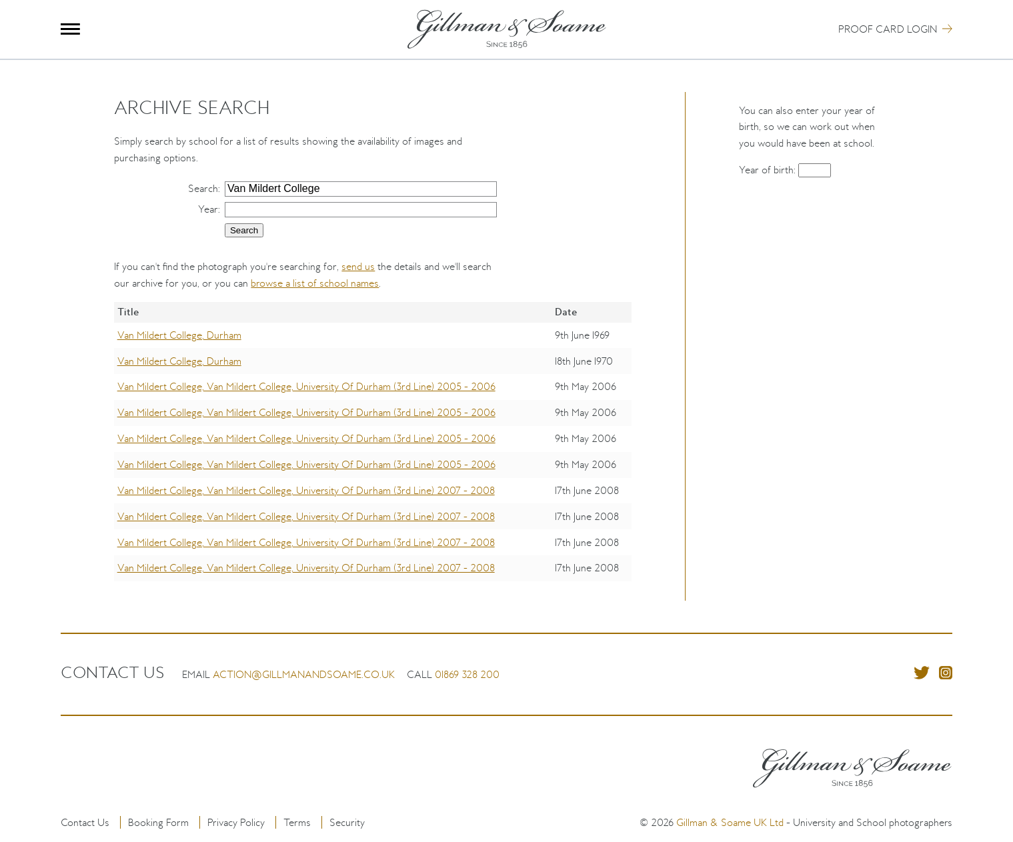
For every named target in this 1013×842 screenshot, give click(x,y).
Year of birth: (768, 169)
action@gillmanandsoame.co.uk (304, 674)
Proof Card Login (887, 29)
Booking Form (158, 822)
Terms (297, 822)
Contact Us (85, 822)
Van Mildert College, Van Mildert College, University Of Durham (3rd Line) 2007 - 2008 (306, 490)
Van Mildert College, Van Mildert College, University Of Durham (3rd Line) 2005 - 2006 (306, 386)
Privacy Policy (236, 822)
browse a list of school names (315, 283)
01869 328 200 (467, 674)
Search (203, 188)
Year (208, 209)
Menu (70, 29)
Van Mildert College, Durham (179, 335)
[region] (372, 451)
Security (347, 822)
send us (358, 266)
